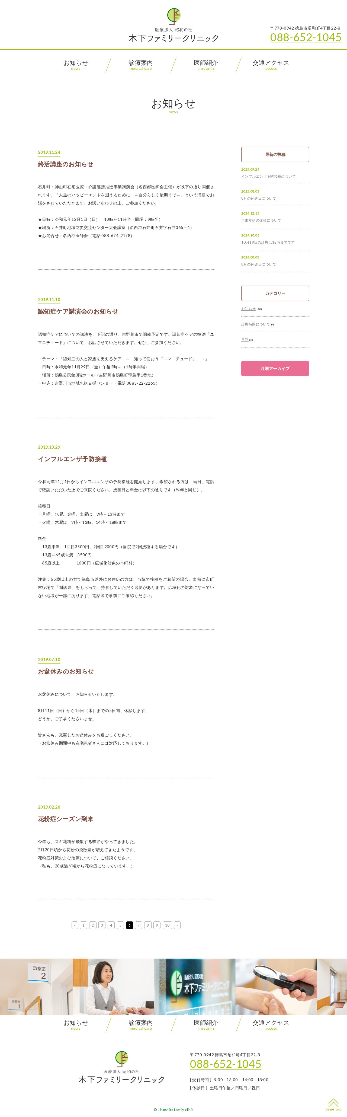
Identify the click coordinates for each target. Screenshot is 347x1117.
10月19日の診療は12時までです (268, 242)
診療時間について (255, 324)
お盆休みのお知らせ (66, 671)
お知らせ (76, 65)
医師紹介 (206, 65)
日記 (245, 339)
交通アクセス (271, 65)
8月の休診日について (258, 198)
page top (334, 1105)
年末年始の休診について (261, 220)
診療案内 (141, 65)
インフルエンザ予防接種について (268, 176)
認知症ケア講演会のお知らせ (78, 311)
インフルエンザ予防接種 (72, 458)
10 (167, 925)
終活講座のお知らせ (66, 164)
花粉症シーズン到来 (66, 818)
